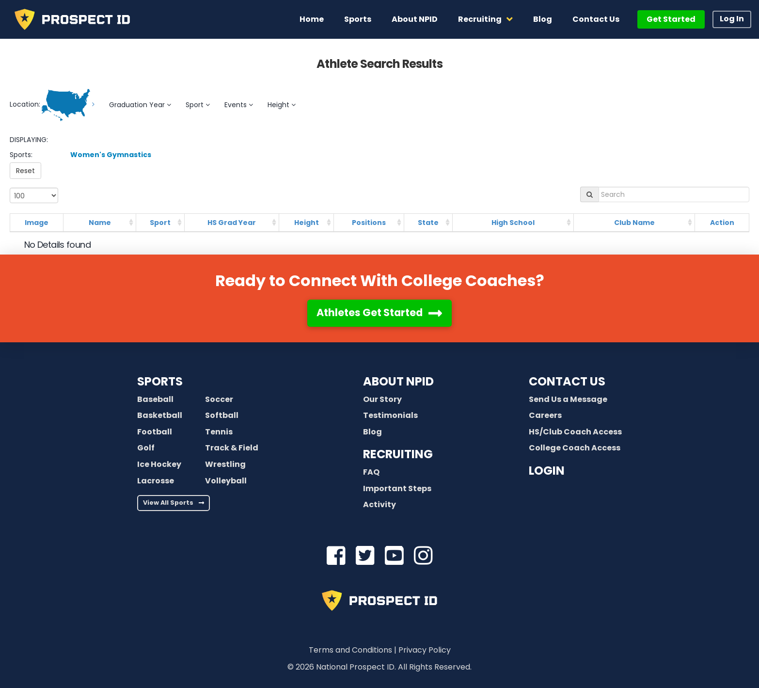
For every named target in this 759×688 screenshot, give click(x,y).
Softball (221, 415)
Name (100, 222)
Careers (545, 415)
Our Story (382, 399)
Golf (146, 447)
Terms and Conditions (350, 650)
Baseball (155, 399)
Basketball (159, 415)
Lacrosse (155, 480)
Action (722, 222)
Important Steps (397, 488)
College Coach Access (574, 447)
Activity (379, 504)
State (428, 222)
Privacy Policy (424, 650)
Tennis (219, 431)
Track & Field (231, 447)
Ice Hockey (159, 464)
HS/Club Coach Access (575, 431)
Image (36, 222)
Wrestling (225, 464)
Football (154, 431)
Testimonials (390, 415)
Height (306, 222)
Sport (160, 222)
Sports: (21, 155)
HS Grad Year (231, 222)
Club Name (634, 222)
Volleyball (226, 480)
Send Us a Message (568, 399)
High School (513, 222)
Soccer (219, 399)
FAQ (371, 472)
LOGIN (547, 471)
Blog (372, 431)
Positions (369, 222)
